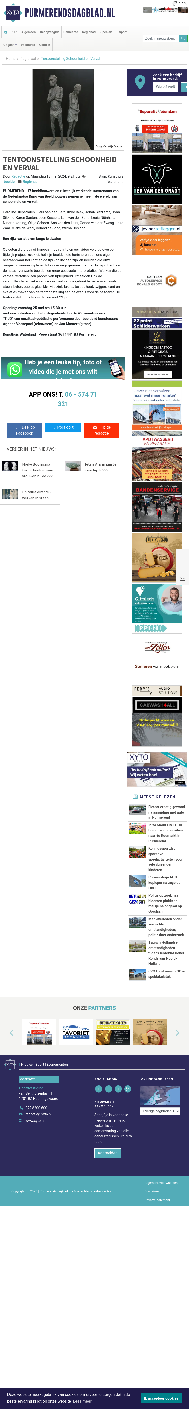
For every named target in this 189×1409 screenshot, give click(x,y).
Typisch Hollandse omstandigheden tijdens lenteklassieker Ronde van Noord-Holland (166, 953)
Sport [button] (123, 32)
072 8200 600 (36, 1105)
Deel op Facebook (25, 430)
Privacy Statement (157, 1197)
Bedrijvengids (49, 32)
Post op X (63, 427)
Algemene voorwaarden (161, 1180)
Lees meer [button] (82, 1401)
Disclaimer (152, 1188)
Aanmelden (108, 1150)
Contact (44, 45)
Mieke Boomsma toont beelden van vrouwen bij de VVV (37, 470)
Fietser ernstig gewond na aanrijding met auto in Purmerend (166, 812)
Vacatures (28, 45)
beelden (10, 182)
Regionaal (89, 32)
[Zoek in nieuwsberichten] (161, 38)
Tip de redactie (102, 430)
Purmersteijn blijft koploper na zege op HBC (164, 882)
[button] (6, 1033)
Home (11, 59)
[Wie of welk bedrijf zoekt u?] (165, 87)
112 (14, 32)
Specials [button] (106, 32)
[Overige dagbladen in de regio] (160, 1094)
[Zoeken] (183, 38)
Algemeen (28, 32)
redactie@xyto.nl (38, 1112)
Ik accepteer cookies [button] (161, 1398)
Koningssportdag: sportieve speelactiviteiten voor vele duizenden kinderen (165, 859)
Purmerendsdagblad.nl (70, 12)
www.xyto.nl (34, 1118)
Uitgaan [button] (8, 45)
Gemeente (70, 32)
